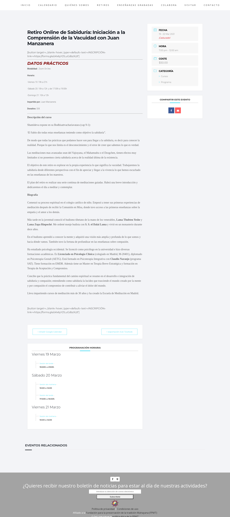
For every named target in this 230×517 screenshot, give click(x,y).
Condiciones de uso (127, 509)
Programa (165, 82)
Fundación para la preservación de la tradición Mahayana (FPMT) (121, 512)
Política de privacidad (103, 509)
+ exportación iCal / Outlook (119, 332)
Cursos (163, 76)
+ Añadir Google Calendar (50, 332)
